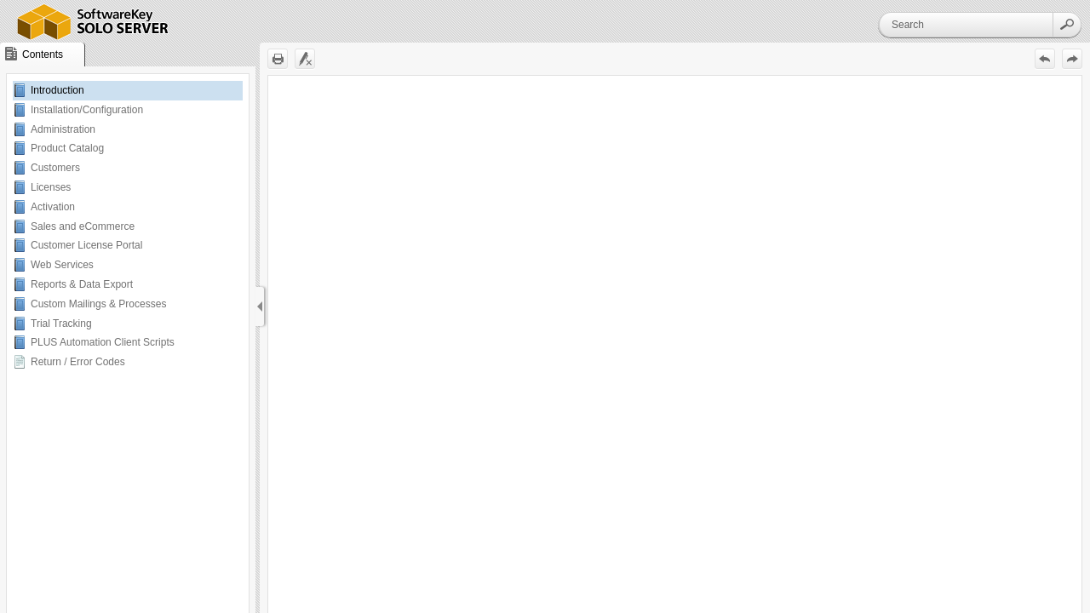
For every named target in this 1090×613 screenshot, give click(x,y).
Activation (53, 207)
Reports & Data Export (82, 284)
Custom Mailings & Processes (98, 304)
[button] (1067, 25)
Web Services (62, 265)
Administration (63, 129)
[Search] (966, 25)
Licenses (51, 187)
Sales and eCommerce (83, 226)
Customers (55, 168)
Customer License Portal (86, 245)
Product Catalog (67, 148)
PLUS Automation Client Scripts (103, 342)
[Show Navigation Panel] (259, 306)
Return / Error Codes (78, 362)
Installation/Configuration (87, 110)
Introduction (57, 90)
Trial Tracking (61, 323)
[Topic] (674, 344)
